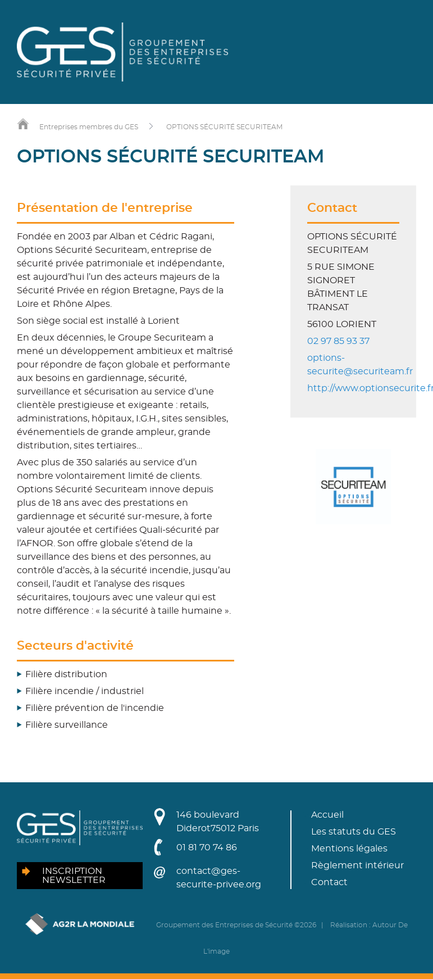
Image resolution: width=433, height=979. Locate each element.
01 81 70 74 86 (206, 847)
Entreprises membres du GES (88, 127)
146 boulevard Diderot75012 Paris (217, 821)
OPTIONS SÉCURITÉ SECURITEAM (224, 127)
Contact (329, 882)
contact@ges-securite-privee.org (218, 878)
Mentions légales (349, 848)
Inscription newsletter (74, 876)
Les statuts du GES (353, 831)
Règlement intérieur (357, 865)
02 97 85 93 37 (338, 341)
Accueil (327, 814)
